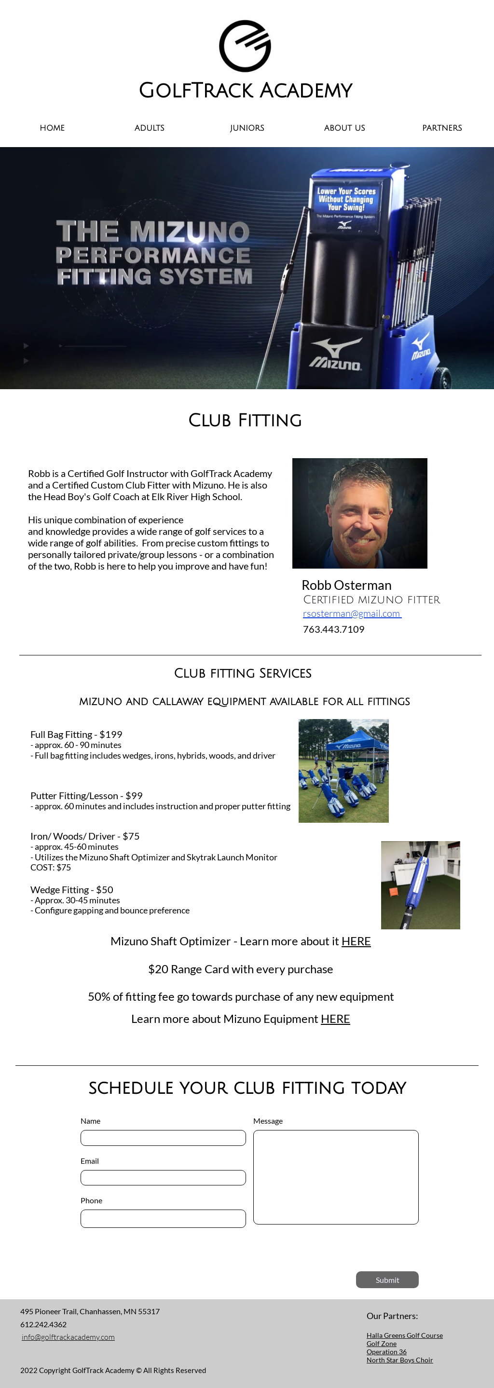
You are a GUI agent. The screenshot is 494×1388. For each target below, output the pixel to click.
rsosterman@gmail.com (352, 613)
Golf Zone (382, 1343)
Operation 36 (387, 1351)
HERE (356, 941)
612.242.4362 (44, 1324)
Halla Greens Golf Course (405, 1335)
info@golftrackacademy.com (68, 1337)
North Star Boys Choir (400, 1360)
